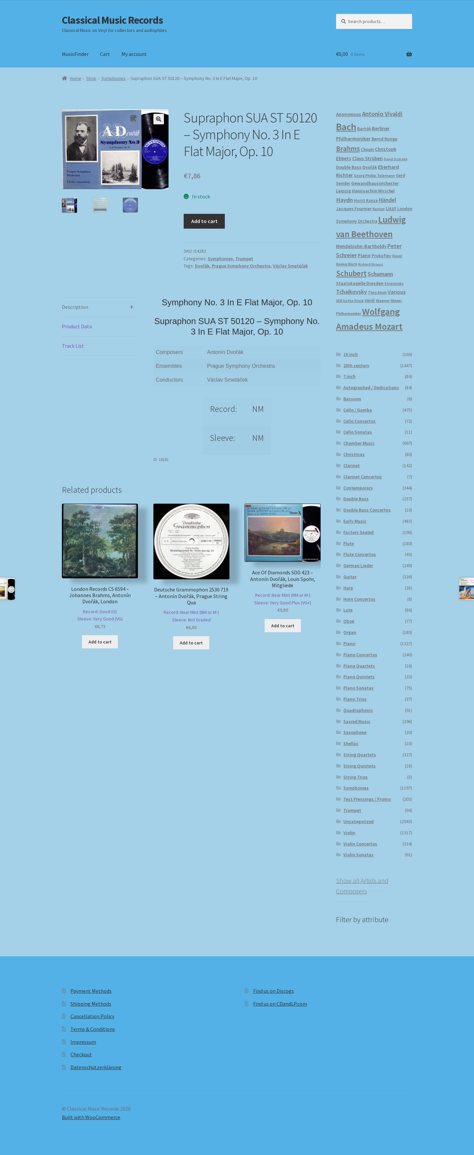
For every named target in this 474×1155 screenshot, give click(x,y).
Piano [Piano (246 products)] (364, 255)
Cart (105, 54)
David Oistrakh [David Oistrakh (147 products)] (396, 159)
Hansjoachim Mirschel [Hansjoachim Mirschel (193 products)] (373, 191)
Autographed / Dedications (371, 387)
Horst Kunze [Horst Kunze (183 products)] (366, 200)
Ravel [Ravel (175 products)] (397, 255)
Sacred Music (356, 721)
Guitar (349, 577)
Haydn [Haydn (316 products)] (344, 200)
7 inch (349, 376)
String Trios (355, 777)
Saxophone (354, 732)
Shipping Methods (90, 1003)
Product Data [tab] (77, 326)
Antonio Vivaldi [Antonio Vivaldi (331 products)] (382, 114)
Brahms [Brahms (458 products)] (348, 148)
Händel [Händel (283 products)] (387, 200)
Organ (349, 632)
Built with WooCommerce (91, 1117)
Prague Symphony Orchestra (241, 266)
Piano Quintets (359, 677)
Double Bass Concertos (367, 510)
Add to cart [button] (100, 642)
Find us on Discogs (273, 991)
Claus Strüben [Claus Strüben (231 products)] (367, 158)
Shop (91, 78)
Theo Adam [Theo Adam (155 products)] (377, 292)
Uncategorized (358, 821)
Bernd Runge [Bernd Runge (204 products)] (384, 139)
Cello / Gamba (357, 410)
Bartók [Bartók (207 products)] (364, 129)
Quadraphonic (358, 710)
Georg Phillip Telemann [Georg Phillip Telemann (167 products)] (374, 175)
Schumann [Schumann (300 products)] (380, 274)
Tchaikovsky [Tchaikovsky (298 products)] (351, 291)
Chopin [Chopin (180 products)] (367, 149)
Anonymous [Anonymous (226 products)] (348, 114)
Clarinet (351, 465)
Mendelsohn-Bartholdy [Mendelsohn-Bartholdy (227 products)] (361, 246)
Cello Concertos (359, 421)
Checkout (81, 1054)
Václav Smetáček (290, 266)
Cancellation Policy (92, 1016)
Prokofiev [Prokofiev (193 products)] (381, 256)
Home (75, 78)
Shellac (350, 743)
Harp (348, 588)
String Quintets (359, 766)
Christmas (354, 454)
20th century (356, 365)
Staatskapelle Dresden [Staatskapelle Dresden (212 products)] (359, 283)
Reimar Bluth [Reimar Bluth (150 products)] (346, 264)
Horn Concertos (359, 599)
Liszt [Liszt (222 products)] (391, 208)
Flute (348, 543)
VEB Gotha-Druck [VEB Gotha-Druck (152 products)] (350, 300)
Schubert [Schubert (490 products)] (351, 273)
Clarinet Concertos (362, 477)
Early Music (354, 521)
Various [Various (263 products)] (397, 292)
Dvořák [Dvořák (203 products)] (369, 167)
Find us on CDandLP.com (280, 1003)
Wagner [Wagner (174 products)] (383, 300)
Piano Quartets (359, 666)
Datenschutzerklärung (95, 1067)
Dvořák (202, 266)
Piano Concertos (360, 655)
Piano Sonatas (358, 688)
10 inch (350, 354)
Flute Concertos (359, 554)
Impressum (83, 1042)
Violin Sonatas (358, 855)
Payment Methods (91, 991)
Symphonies (113, 78)
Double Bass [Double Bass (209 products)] (348, 167)
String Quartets (359, 755)
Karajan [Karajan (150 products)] (379, 209)
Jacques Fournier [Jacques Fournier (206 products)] (354, 209)
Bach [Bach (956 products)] (346, 127)
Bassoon (352, 399)
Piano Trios (355, 699)
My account (134, 54)
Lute (348, 610)
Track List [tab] (73, 345)
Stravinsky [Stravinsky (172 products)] (394, 283)
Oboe (348, 621)
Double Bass (356, 499)
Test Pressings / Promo (367, 799)
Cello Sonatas (357, 432)
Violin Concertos (360, 844)
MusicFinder (75, 54)
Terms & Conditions (92, 1029)
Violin (349, 833)
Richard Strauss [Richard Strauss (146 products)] (370, 264)
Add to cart (204, 221)
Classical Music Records (112, 20)
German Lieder (358, 565)
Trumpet (244, 259)
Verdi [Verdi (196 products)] (370, 300)
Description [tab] (75, 307)
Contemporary (358, 488)
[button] (158, 119)
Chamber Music (359, 443)
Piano (349, 643)
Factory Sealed (358, 532)
